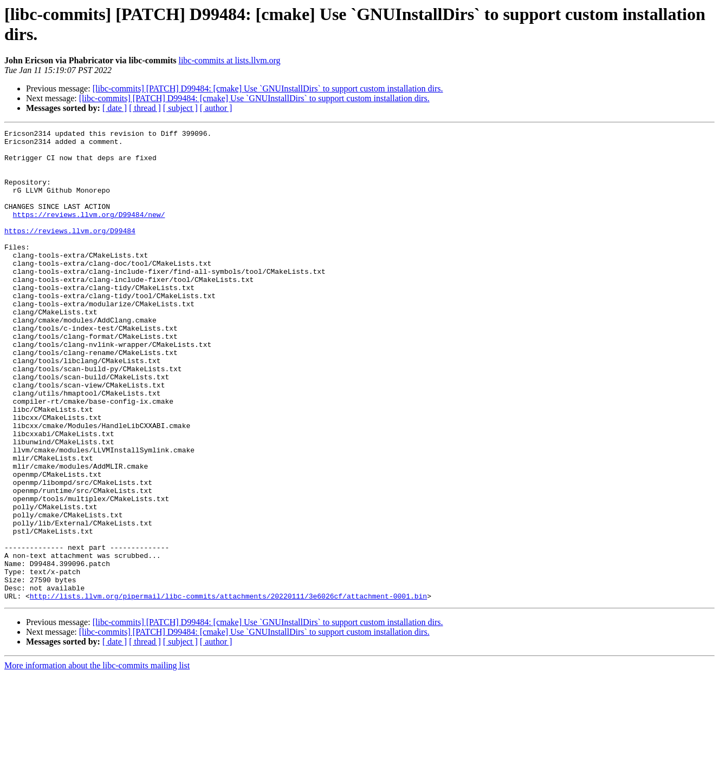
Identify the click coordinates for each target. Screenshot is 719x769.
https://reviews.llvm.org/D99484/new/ (89, 232)
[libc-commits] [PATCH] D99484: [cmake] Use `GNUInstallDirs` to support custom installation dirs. (268, 88)
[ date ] (114, 108)
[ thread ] (145, 108)
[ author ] (216, 108)
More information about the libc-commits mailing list (97, 759)
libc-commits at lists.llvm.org (229, 60)
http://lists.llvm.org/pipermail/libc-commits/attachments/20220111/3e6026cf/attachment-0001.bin (228, 690)
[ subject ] (180, 108)
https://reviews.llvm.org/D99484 (69, 252)
